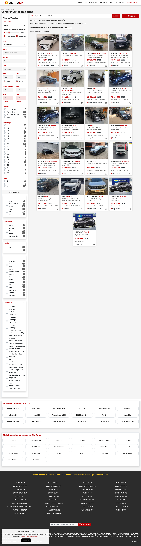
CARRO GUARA (53, 492)
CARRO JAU (19, 496)
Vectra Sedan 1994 (59, 415)
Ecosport (82, 440)
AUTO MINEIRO (53, 483)
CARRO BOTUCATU (121, 489)
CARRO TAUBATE (20, 512)
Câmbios (6, 107)
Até (17, 74)
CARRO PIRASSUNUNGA (53, 502)
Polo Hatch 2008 (13, 421)
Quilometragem (8, 86)
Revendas (93, 2)
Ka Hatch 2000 (13, 415)
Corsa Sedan (36, 440)
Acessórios (8, 302)
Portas (5, 178)
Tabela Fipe (82, 2)
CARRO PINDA (121, 499)
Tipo (4, 41)
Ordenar (130, 16)
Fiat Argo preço (105, 440)
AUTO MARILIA (19, 483)
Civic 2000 (36, 415)
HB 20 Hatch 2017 (105, 408)
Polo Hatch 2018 (59, 408)
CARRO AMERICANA (53, 486)
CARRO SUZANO (87, 509)
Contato (121, 2)
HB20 (128, 447)
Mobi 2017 (127, 408)
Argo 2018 (127, 415)
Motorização (7, 123)
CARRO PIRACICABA (19, 502)
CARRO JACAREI (121, 492)
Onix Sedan (105, 453)
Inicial (35, 475)
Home (2, 9)
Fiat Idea (128, 440)
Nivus (59, 453)
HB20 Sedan (13, 453)
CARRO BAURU (53, 489)
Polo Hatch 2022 (128, 421)
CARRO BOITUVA (87, 489)
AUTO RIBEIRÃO (121, 483)
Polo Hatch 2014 (13, 408)
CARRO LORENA (20, 499)
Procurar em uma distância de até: (14, 29)
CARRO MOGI (54, 499)
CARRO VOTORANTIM (54, 512)
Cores (6, 257)
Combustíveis (9, 221)
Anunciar (113, 2)
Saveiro (36, 460)
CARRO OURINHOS (87, 499)
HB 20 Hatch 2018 (82, 415)
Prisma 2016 (36, 421)
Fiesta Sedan (59, 447)
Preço (5, 94)
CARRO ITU (87, 492)
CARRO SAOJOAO (87, 506)
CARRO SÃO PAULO (53, 506)
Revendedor (11, 37)
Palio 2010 (36, 408)
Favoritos (102, 2)
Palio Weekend (13, 460)
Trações (7, 243)
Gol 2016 (82, 408)
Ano (4, 74)
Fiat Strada (36, 447)
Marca (5, 49)
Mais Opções (14, 192)
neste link (81, 23)
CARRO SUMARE (53, 509)
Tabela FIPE (67, 27)
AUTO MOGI (87, 483)
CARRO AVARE (19, 489)
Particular (22, 37)
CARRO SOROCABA (20, 509)
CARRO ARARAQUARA (87, 486)
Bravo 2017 (82, 421)
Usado (21, 82)
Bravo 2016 (105, 421)
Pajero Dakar (127, 453)
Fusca (82, 447)
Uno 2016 (105, 415)
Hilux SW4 (36, 453)
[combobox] (14, 25)
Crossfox (59, 440)
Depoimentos (78, 475)
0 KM (8, 82)
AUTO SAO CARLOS (20, 486)
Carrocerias (8, 197)
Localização (7, 21)
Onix (82, 453)
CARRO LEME (87, 496)
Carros (7, 9)
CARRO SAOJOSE (121, 506)
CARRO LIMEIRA (121, 496)
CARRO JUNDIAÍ (53, 496)
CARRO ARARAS (121, 486)
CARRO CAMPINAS (20, 492)
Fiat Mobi (13, 447)
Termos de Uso (102, 475)
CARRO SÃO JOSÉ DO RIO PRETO (19, 506)
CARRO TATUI (121, 509)
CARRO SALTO (121, 502)
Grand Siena (104, 447)
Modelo (5, 57)
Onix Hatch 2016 (59, 421)
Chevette (13, 440)
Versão (5, 65)
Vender (42, 475)
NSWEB (136, 540)
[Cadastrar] (84, 523)
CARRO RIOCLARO (87, 502)
